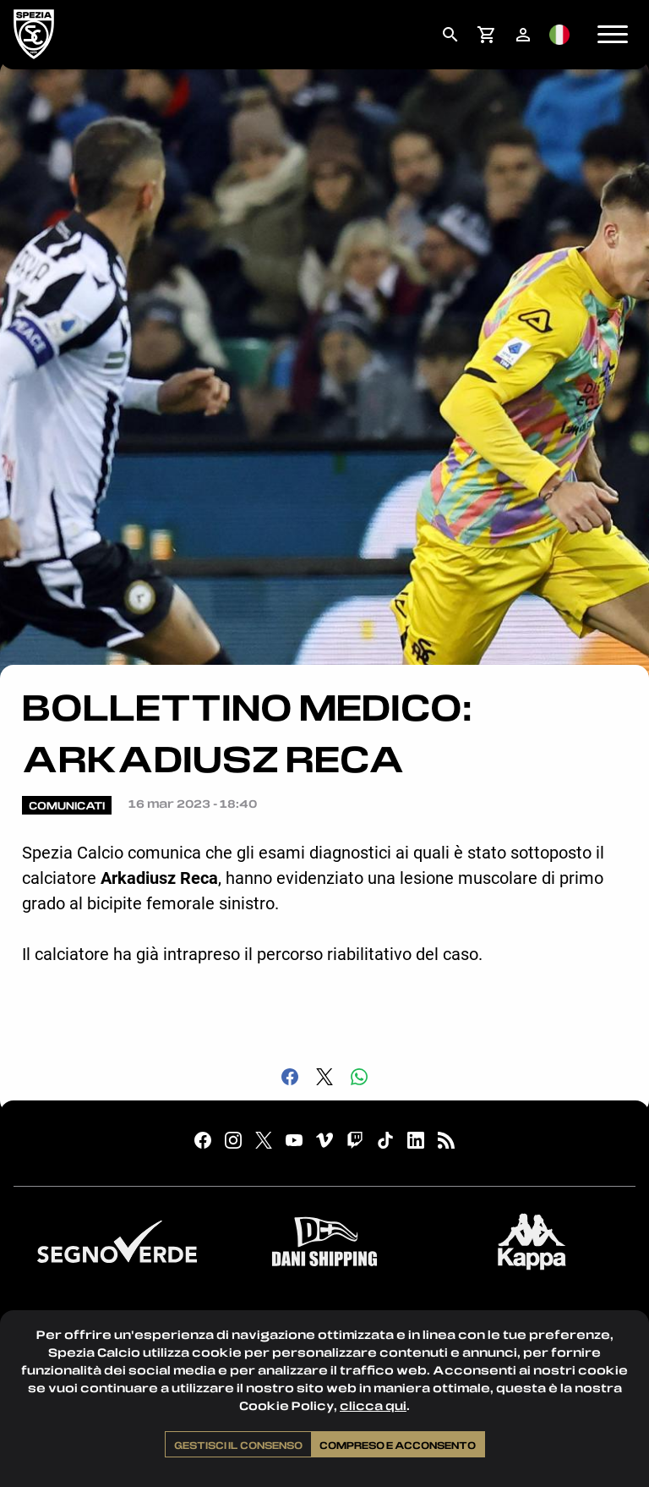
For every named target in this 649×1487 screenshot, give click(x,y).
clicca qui (373, 1405)
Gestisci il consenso (238, 1444)
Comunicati (67, 805)
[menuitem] (450, 34)
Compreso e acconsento (397, 1444)
